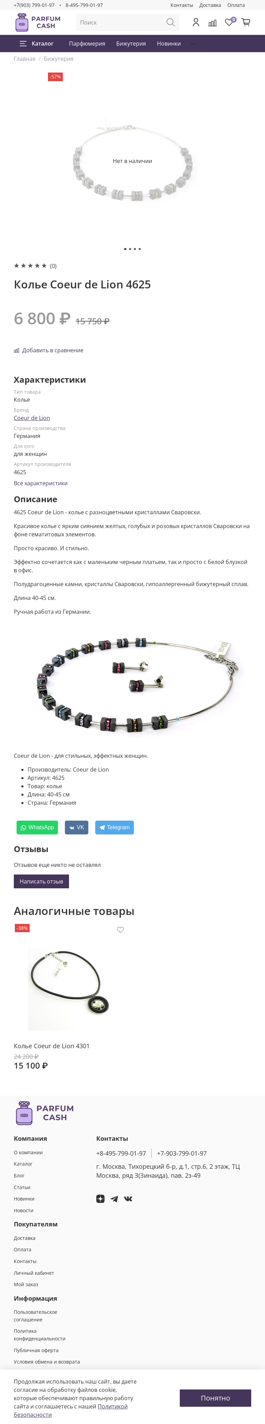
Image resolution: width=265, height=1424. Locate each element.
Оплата (236, 5)
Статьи (22, 1187)
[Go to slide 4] (140, 249)
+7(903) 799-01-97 (34, 5)
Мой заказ (26, 1284)
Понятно (215, 1398)
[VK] (76, 827)
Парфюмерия (87, 43)
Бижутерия (131, 43)
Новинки (169, 43)
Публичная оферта (36, 1350)
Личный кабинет (34, 1273)
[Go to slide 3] (135, 249)
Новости (23, 1210)
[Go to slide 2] (130, 249)
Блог (19, 1175)
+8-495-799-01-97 (121, 1153)
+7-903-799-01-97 (182, 1153)
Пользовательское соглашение (35, 1316)
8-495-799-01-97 (84, 5)
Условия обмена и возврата (47, 1361)
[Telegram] (114, 827)
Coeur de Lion (32, 418)
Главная (25, 59)
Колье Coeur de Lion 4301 (52, 1046)
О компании (28, 1152)
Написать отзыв (41, 881)
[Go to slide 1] (125, 249)
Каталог (36, 43)
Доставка (210, 5)
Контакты (181, 5)
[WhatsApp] (37, 827)
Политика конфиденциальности (40, 1335)
